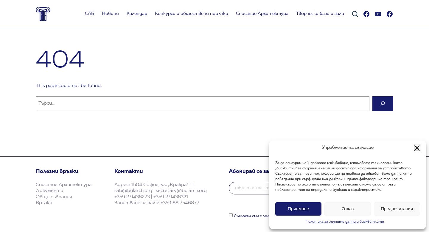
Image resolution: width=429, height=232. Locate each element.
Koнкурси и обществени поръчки (191, 14)
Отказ (348, 208)
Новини (110, 14)
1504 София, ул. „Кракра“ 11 (162, 184)
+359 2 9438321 (170, 197)
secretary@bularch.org (181, 190)
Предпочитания (397, 208)
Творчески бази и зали (320, 14)
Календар (137, 14)
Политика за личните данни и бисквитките (345, 222)
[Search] (382, 103)
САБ (89, 14)
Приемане (298, 208)
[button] (417, 148)
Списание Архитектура (262, 14)
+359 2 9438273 (132, 197)
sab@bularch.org (133, 190)
